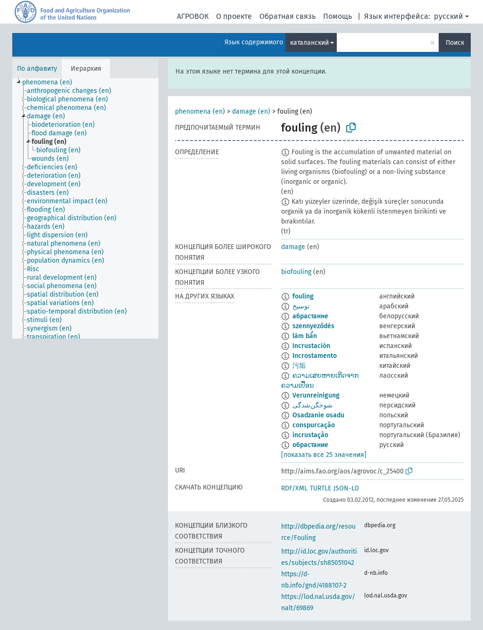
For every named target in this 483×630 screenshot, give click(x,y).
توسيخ (300, 306)
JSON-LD (346, 488)
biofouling (296, 272)
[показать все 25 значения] (323, 455)
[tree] (85, 208)
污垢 (299, 366)
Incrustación (311, 346)
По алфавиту (37, 69)
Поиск (455, 43)
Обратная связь (287, 16)
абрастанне (310, 316)
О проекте (234, 16)
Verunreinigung (316, 395)
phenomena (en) (200, 112)
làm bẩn (304, 336)
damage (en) (251, 112)
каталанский (309, 43)
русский (448, 16)
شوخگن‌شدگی (312, 405)
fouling (303, 296)
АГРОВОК (192, 16)
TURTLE (320, 488)
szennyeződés (313, 326)
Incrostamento (314, 356)
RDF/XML (294, 488)
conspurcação (313, 425)
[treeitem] (51, 82)
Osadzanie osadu (318, 415)
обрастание (310, 445)
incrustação (310, 435)
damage (293, 247)
